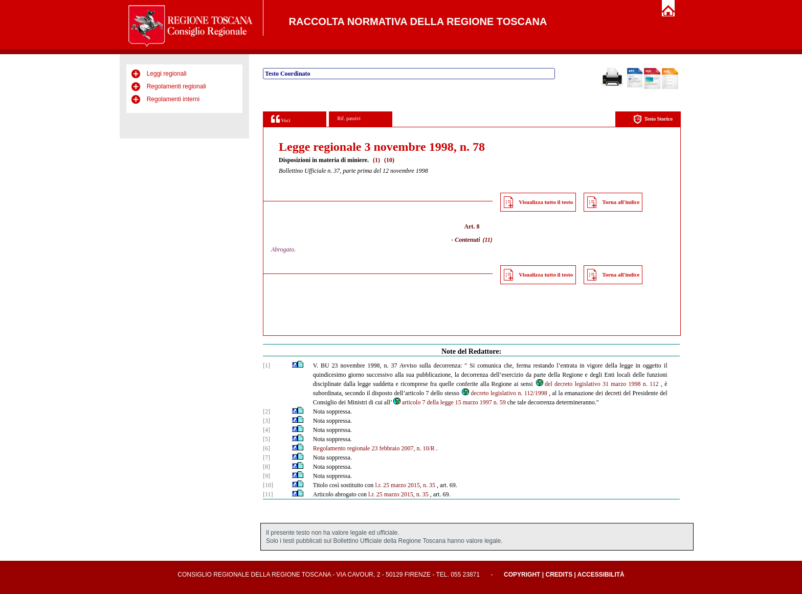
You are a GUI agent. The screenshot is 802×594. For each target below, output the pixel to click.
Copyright (522, 574)
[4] (266, 429)
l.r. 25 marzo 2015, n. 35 (405, 485)
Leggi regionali (167, 73)
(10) (389, 160)
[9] (266, 475)
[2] (266, 411)
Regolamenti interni (173, 99)
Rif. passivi (349, 118)
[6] (266, 448)
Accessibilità (601, 574)
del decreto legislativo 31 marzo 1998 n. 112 (597, 383)
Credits (558, 574)
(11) (488, 239)
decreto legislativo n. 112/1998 (504, 393)
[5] (266, 439)
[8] (266, 466)
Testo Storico (653, 119)
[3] (266, 420)
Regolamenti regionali (176, 86)
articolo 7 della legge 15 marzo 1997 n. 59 (449, 402)
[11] (268, 494)
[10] (268, 485)
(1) (376, 160)
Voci (280, 119)
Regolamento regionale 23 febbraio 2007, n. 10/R (374, 448)
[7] (266, 457)
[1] (266, 365)
